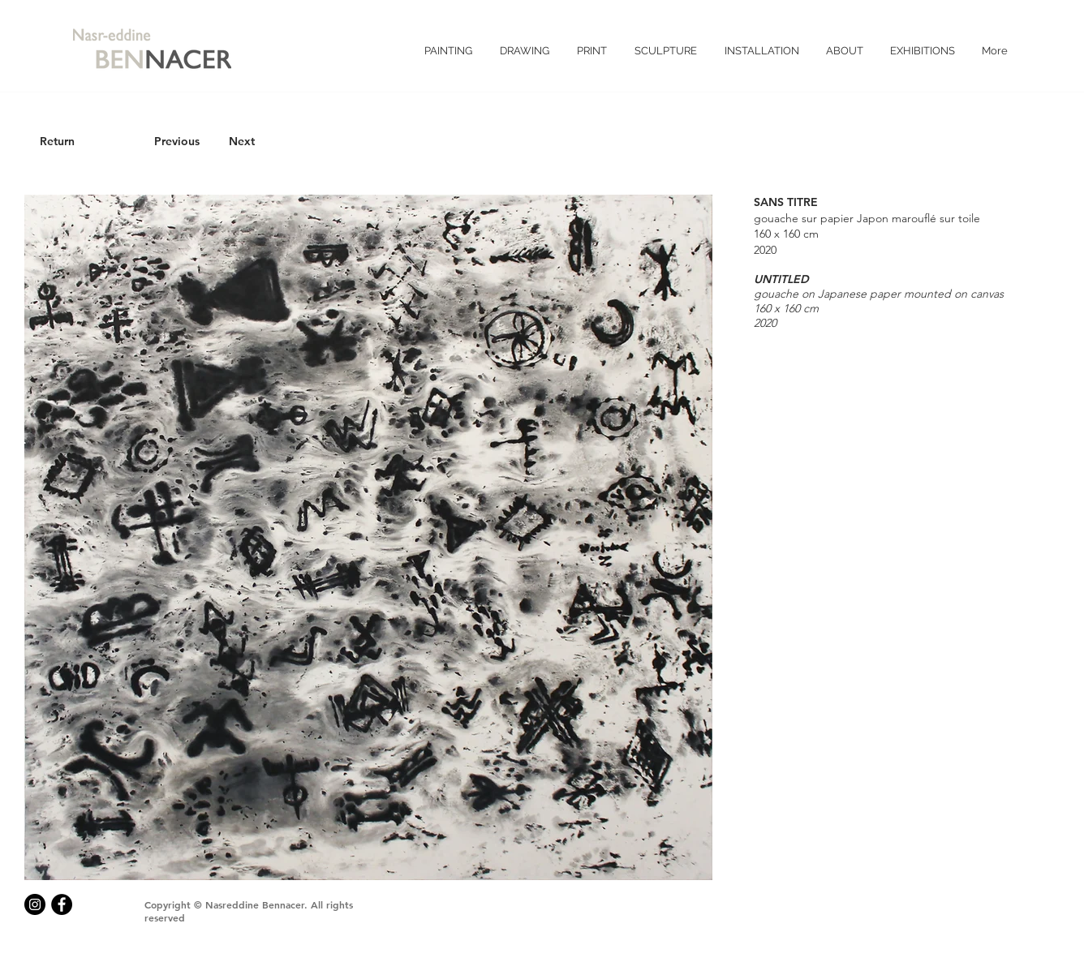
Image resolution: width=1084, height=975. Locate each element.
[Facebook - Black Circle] (61, 904)
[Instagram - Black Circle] (34, 904)
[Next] (241, 142)
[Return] (56, 142)
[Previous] (176, 142)
